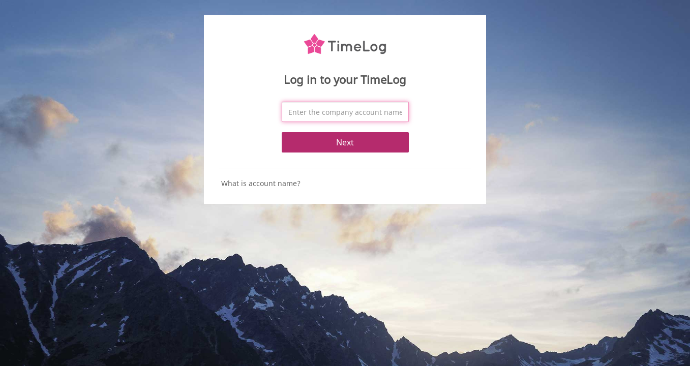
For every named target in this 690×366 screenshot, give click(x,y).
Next (345, 142)
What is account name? (261, 183)
